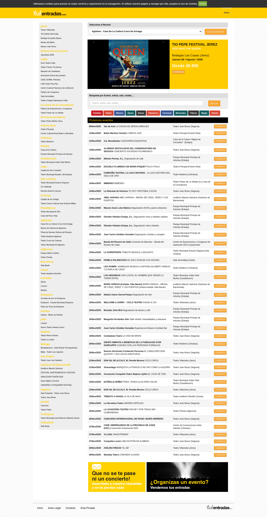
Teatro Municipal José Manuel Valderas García (60, 418)
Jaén (43, 319)
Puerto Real (48, 125)
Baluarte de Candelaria (50, 71)
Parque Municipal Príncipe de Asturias (56, 154)
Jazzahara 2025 (47, 55)
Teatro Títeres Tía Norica (51, 67)
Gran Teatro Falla (48, 63)
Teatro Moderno (47, 141)
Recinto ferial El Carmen (51, 191)
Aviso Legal (54, 508)
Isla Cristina (48, 179)
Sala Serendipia (47, 96)
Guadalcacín (48, 158)
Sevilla (45, 401)
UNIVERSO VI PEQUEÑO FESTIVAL (56, 385)
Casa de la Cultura (48, 150)
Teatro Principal (47, 129)
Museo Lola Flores (48, 46)
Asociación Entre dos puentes (53, 75)
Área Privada (87, 508)
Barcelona (47, 261)
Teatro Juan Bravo (48, 397)
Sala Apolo (45, 265)
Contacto (71, 508)
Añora (43, 282)
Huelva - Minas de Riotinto (52, 315)
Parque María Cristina (50, 253)
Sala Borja (45, 426)
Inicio (40, 508)
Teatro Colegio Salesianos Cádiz (54, 100)
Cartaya (46, 195)
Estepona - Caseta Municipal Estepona (57, 302)
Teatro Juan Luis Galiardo (51, 360)
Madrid (45, 331)
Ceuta (44, 269)
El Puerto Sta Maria (53, 117)
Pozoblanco (48, 208)
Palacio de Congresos (50, 92)
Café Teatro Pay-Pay (49, 84)
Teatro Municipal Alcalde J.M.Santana (56, 174)
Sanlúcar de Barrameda (56, 364)
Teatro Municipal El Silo (50, 212)
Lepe (44, 166)
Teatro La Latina (47, 340)
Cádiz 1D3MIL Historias (50, 80)
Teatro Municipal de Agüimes (53, 245)
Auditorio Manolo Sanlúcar (52, 368)
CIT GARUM (46, 187)
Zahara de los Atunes (54, 51)
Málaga (45, 344)
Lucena (44, 286)
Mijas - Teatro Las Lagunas (52, 352)
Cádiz (44, 59)
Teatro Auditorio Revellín (51, 273)
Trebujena (47, 414)
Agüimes (46, 220)
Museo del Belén (48, 42)
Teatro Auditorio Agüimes (51, 236)
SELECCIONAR (215, 31)
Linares (44, 323)
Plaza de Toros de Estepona (52, 307)
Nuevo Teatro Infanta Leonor (52, 327)
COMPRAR (178, 72)
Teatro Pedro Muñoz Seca (51, 121)
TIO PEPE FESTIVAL (50, 34)
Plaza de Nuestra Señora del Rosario (56, 232)
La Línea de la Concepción (57, 104)
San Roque (47, 356)
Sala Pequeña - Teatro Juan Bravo (55, 393)
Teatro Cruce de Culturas (51, 241)
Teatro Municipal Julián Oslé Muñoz (55, 162)
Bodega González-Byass (51, 38)
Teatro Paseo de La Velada (52, 113)
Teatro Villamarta (48, 30)
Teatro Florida (46, 257)
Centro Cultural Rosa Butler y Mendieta (57, 133)
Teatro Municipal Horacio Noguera (55, 183)
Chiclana (46, 137)
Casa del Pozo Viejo (49, 216)
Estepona (47, 294)
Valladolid (47, 422)
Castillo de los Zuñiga (50, 199)
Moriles (44, 290)
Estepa (45, 146)
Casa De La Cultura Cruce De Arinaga (56, 224)
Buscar (214, 103)
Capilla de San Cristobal (51, 170)
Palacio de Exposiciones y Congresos (56, 109)
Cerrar (202, 3)
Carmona (44, 405)
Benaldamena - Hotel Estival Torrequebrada (59, 348)
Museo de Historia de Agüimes (53, 228)
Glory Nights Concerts (50, 381)
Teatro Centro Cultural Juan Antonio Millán (58, 203)
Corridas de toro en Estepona (53, 298)
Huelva (45, 311)
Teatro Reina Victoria (49, 335)
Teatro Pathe (46, 410)
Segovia (45, 389)
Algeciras (46, 249)
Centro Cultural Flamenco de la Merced (57, 88)
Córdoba (46, 278)
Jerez (44, 26)
